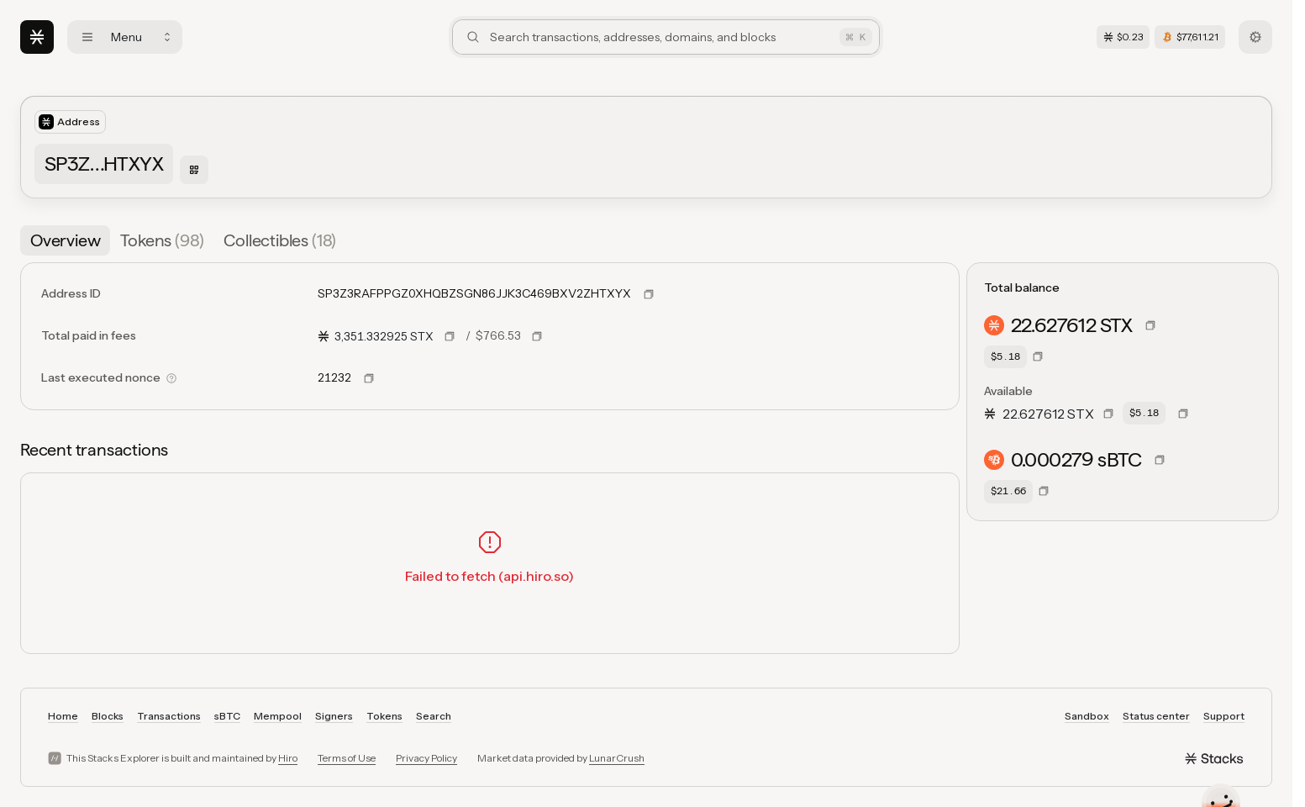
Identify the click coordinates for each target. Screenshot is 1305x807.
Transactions (169, 715)
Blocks (108, 715)
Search (433, 715)
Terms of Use (347, 758)
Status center (1156, 715)
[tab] (65, 240)
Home (63, 715)
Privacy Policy (426, 758)
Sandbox (1087, 715)
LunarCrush (617, 758)
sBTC (227, 715)
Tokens (384, 715)
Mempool (278, 715)
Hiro (287, 758)
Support (1223, 715)
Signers (334, 715)
